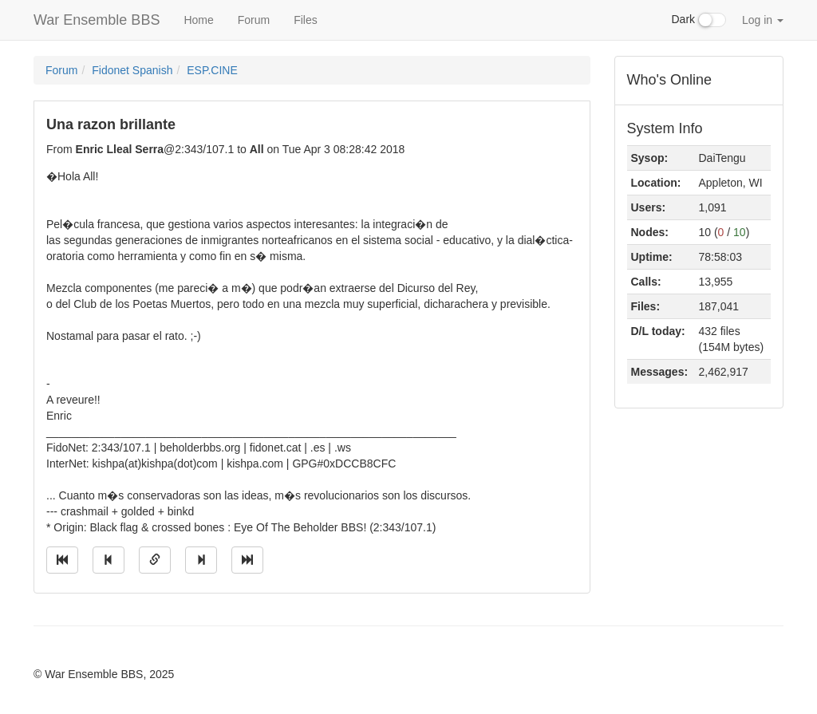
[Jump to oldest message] (62, 560)
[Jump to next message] (201, 560)
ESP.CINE (212, 70)
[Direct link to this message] (155, 560)
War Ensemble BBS (97, 20)
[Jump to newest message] (247, 560)
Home (198, 20)
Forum (254, 20)
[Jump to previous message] (108, 560)
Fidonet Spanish (132, 70)
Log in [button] (762, 20)
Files (306, 20)
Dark (699, 20)
